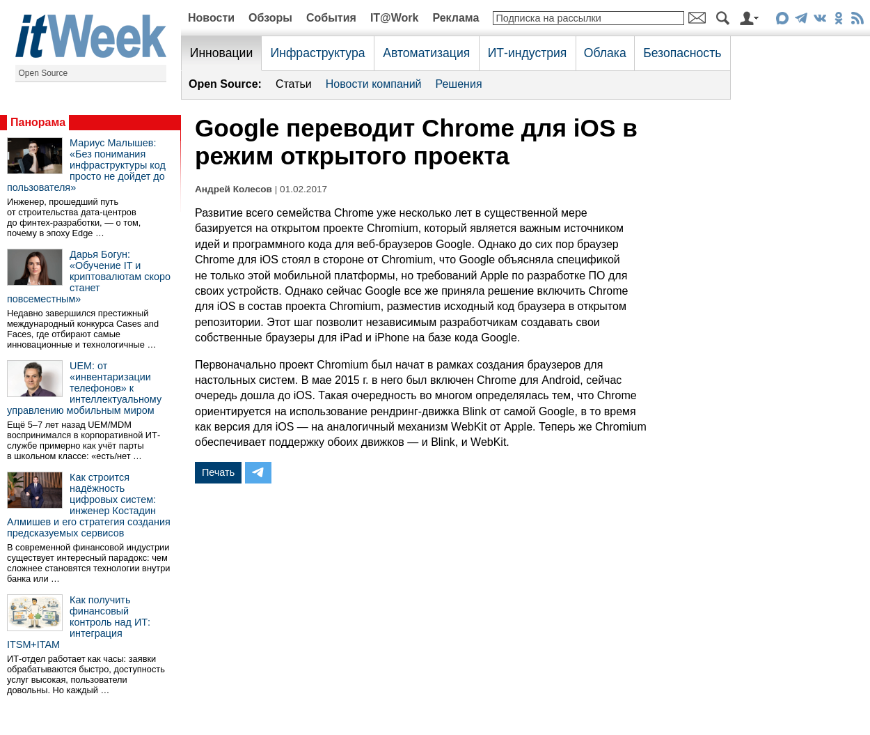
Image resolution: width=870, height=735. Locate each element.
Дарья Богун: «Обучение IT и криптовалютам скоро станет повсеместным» (89, 276)
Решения (459, 84)
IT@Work (394, 18)
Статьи (294, 84)
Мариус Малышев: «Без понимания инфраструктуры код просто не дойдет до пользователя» (86, 165)
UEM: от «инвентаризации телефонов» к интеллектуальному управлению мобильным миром (84, 388)
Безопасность (682, 53)
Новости (211, 18)
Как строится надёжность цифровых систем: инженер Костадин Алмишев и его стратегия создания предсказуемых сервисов (89, 505)
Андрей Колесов (233, 189)
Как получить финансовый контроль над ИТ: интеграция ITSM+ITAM (78, 622)
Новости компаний (374, 84)
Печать (218, 472)
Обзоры (270, 18)
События (331, 18)
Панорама (37, 122)
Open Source (43, 73)
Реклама (455, 18)
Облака (605, 53)
